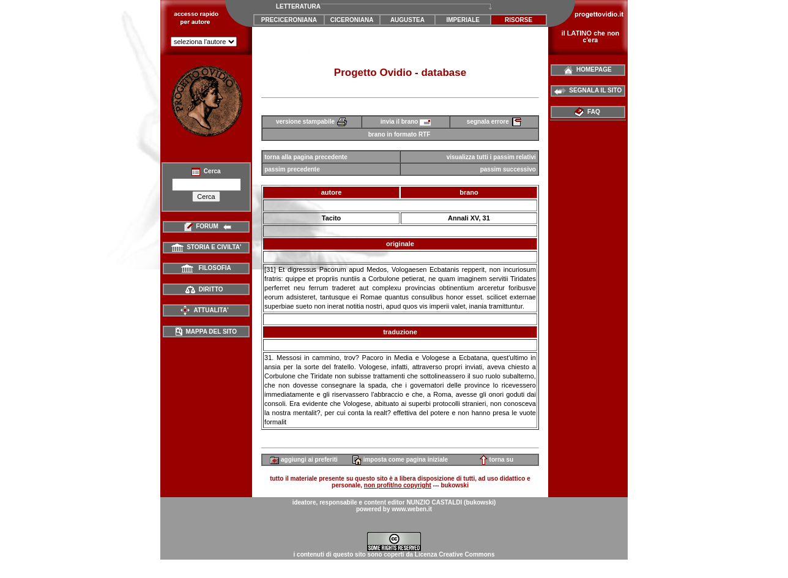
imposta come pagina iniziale (400, 459)
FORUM (206, 226)
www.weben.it (412, 509)
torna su (496, 459)
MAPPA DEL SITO (206, 331)
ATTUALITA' (204, 310)
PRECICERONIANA (289, 20)
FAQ (588, 111)
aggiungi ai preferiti (304, 459)
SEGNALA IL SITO (588, 90)
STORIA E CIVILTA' (206, 247)
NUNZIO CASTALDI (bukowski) (451, 502)
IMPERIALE (463, 20)
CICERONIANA (352, 20)
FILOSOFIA (206, 268)
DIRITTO (204, 289)
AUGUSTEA (407, 20)
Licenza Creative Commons (455, 554)
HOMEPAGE (587, 69)
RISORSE (518, 20)
